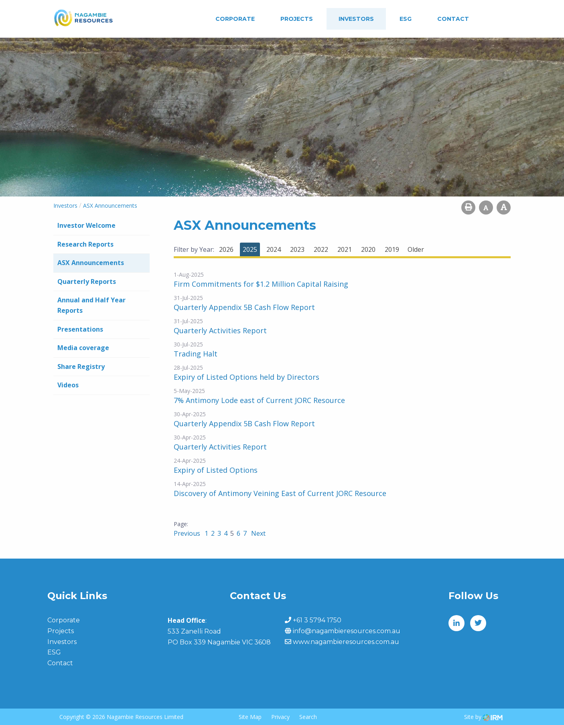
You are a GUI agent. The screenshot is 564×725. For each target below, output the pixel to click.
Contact (453, 18)
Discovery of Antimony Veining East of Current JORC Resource (280, 493)
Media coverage (83, 347)
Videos (68, 385)
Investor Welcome (86, 225)
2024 (273, 249)
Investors (356, 18)
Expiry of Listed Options (216, 470)
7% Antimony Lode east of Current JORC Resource (259, 400)
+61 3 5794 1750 (317, 620)
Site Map (250, 717)
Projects (296, 18)
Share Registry (81, 366)
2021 (344, 249)
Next (258, 533)
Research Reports (85, 244)
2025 (250, 249)
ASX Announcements (90, 262)
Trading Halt (195, 353)
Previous (188, 533)
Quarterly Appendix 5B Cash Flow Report (244, 307)
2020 (368, 249)
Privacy (280, 717)
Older (416, 249)
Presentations (80, 329)
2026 (226, 249)
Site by (483, 717)
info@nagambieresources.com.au (346, 631)
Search (308, 717)
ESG (406, 18)
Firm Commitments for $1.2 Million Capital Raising (261, 284)
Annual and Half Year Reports (91, 305)
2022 (321, 249)
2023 (297, 249)
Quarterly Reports (86, 281)
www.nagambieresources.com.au (346, 642)
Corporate (235, 18)
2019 (392, 249)
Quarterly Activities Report (220, 330)
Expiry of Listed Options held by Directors (246, 377)
